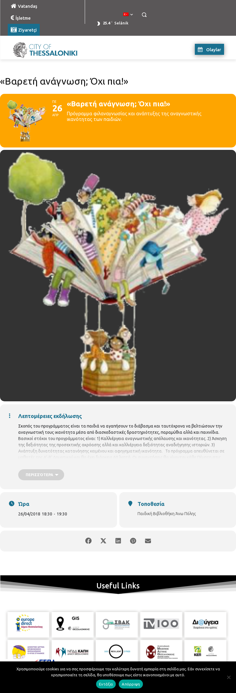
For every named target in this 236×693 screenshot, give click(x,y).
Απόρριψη (131, 684)
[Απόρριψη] (229, 677)
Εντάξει (106, 684)
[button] (144, 15)
